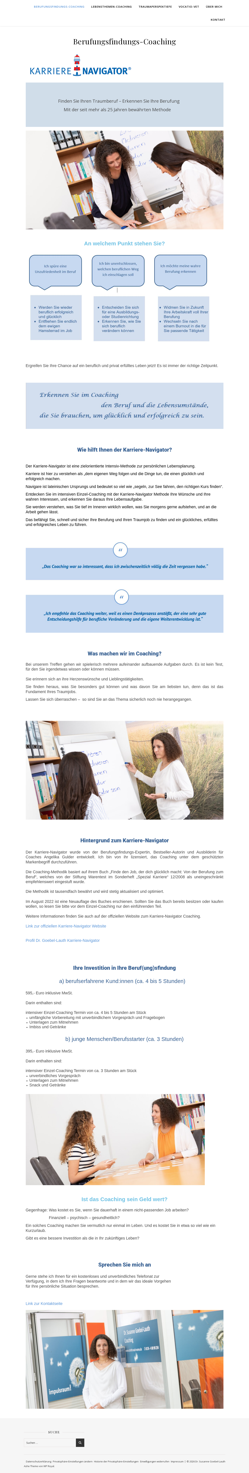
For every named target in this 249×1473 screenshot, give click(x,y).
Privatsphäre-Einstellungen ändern (73, 1461)
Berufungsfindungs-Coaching (59, 6)
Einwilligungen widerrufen (154, 1461)
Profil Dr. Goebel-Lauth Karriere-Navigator (63, 940)
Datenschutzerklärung (38, 1461)
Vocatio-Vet (189, 6)
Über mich (214, 6)
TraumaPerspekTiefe (155, 6)
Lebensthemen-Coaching (111, 6)
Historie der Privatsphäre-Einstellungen (116, 1461)
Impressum (177, 1461)
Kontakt (218, 19)
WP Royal (48, 1466)
